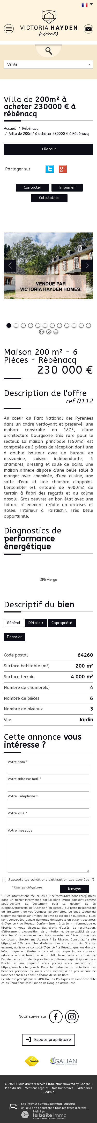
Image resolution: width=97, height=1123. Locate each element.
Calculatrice (49, 198)
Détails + (35, 623)
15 (56, 331)
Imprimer (67, 187)
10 (74, 325)
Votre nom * (17, 762)
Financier (14, 637)
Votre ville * (17, 813)
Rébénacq (30, 128)
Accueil (10, 128)
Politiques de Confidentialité (76, 979)
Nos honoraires (62, 1088)
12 (88, 325)
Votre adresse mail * (24, 779)
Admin (49, 1092)
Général (13, 623)
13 (41, 331)
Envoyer (74, 888)
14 (48, 331)
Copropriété (61, 623)
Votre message (20, 830)
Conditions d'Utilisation (26, 983)
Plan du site (13, 1088)
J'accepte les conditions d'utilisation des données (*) (51, 880)
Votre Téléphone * (23, 796)
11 (81, 325)
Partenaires (84, 1088)
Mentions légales (37, 1088)
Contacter (32, 187)
